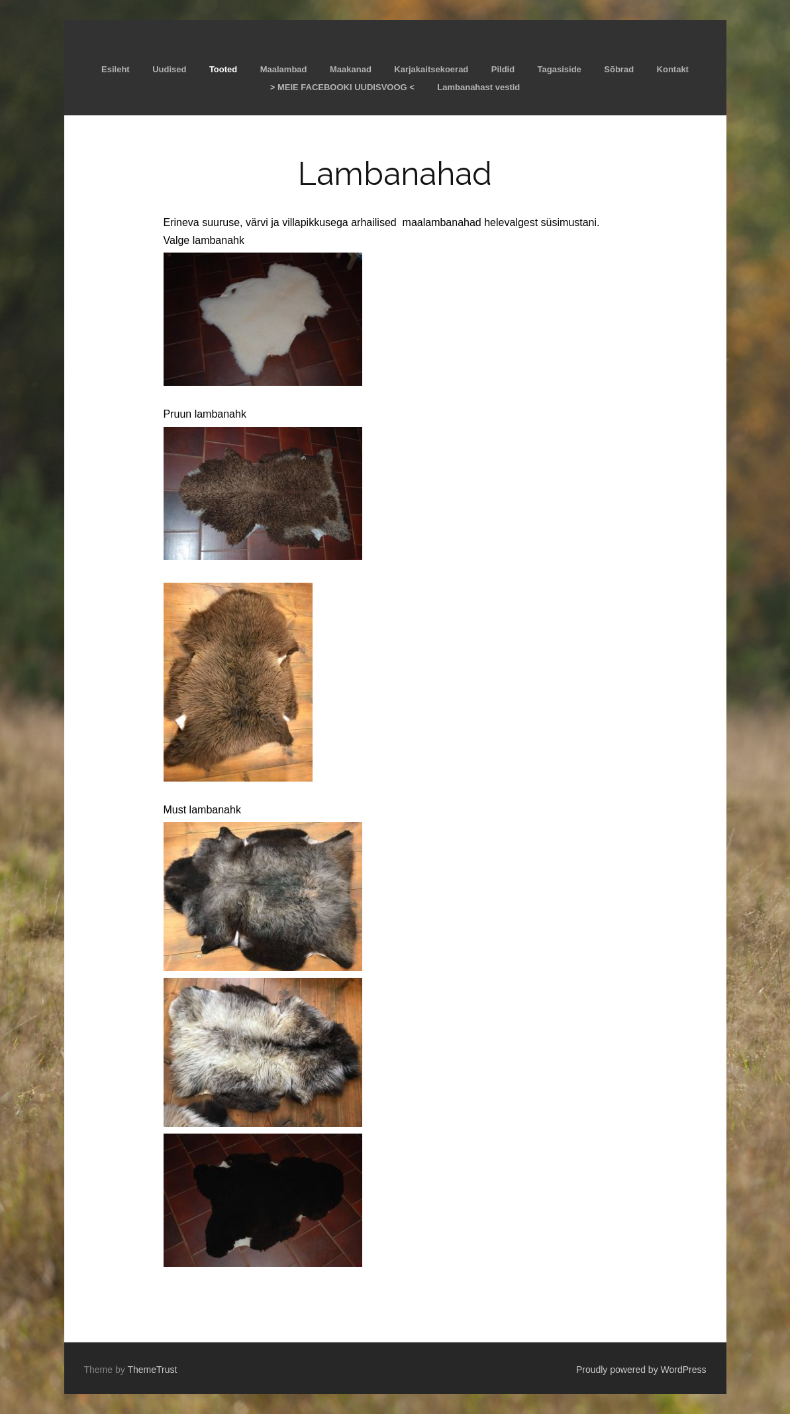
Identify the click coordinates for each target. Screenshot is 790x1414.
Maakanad (350, 69)
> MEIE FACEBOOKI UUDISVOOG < (342, 87)
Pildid (503, 69)
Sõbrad (619, 69)
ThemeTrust (152, 1369)
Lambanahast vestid (478, 87)
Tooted (223, 69)
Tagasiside (559, 69)
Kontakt (673, 69)
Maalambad (283, 69)
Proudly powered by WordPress (641, 1369)
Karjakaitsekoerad (431, 69)
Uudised (169, 69)
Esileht (115, 69)
